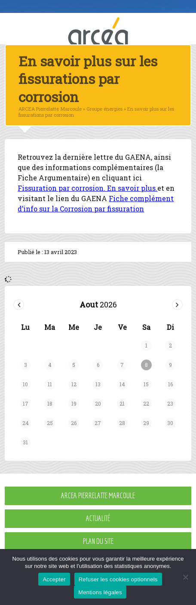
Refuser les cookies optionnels (118, 579)
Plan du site (98, 541)
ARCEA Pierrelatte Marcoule (98, 495)
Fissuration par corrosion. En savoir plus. (87, 187)
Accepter (54, 579)
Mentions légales (100, 592)
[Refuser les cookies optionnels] (185, 577)
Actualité (98, 518)
